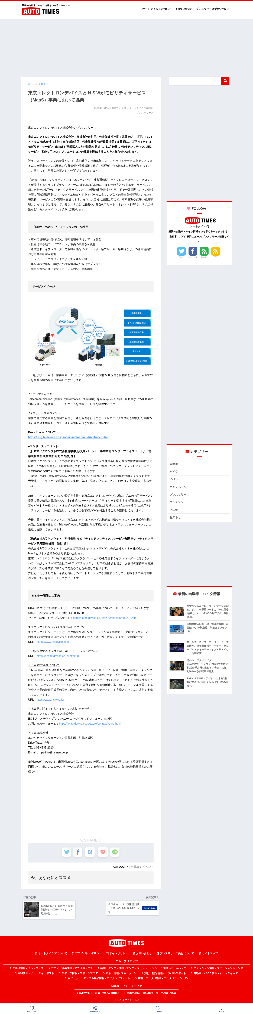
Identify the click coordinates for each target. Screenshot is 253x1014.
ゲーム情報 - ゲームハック (170, 969)
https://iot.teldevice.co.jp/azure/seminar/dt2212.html (105, 617)
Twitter (181, 257)
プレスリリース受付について (213, 8)
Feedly (204, 257)
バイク (174, 472)
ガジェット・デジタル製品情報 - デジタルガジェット (98, 979)
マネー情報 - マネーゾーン (121, 974)
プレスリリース (180, 495)
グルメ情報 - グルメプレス (28, 969)
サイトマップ (210, 954)
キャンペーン (178, 487)
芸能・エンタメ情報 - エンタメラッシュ (123, 969)
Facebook (193, 257)
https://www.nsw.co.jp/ (50, 699)
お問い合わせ (184, 8)
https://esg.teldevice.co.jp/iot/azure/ (58, 655)
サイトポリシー (118, 954)
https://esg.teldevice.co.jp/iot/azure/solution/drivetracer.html (68, 437)
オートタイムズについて (156, 8)
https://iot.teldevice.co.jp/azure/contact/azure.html (90, 723)
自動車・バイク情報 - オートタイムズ (215, 974)
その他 (174, 511)
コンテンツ (177, 503)
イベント (148, 866)
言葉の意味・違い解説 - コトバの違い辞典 (151, 994)
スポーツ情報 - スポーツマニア (79, 974)
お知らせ (175, 518)
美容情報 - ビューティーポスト (36, 974)
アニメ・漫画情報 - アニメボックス (72, 969)
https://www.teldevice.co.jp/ (53, 641)
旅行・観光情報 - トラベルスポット (165, 974)
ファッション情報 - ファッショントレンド (218, 969)
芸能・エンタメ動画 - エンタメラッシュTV (163, 979)
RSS (215, 257)
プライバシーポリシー (88, 954)
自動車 (135, 866)
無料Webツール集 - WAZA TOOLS (99, 994)
